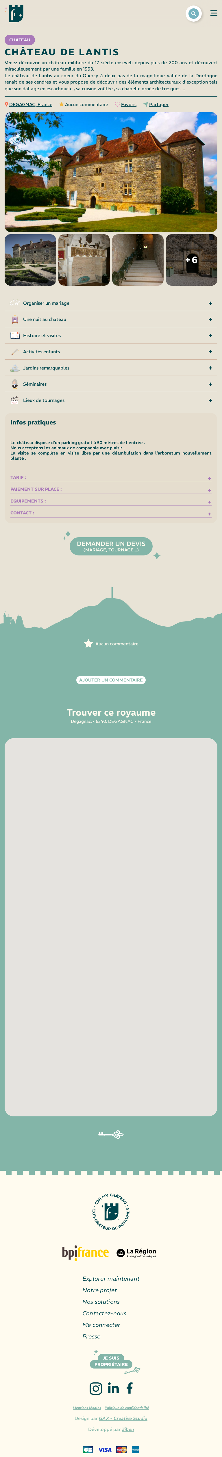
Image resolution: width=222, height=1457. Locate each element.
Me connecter (101, 1324)
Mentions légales (87, 1408)
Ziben (128, 1429)
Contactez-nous (104, 1313)
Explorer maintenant (111, 1278)
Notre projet (99, 1290)
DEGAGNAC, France (30, 104)
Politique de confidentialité (127, 1408)
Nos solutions (101, 1301)
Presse (91, 1336)
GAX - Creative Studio (123, 1418)
